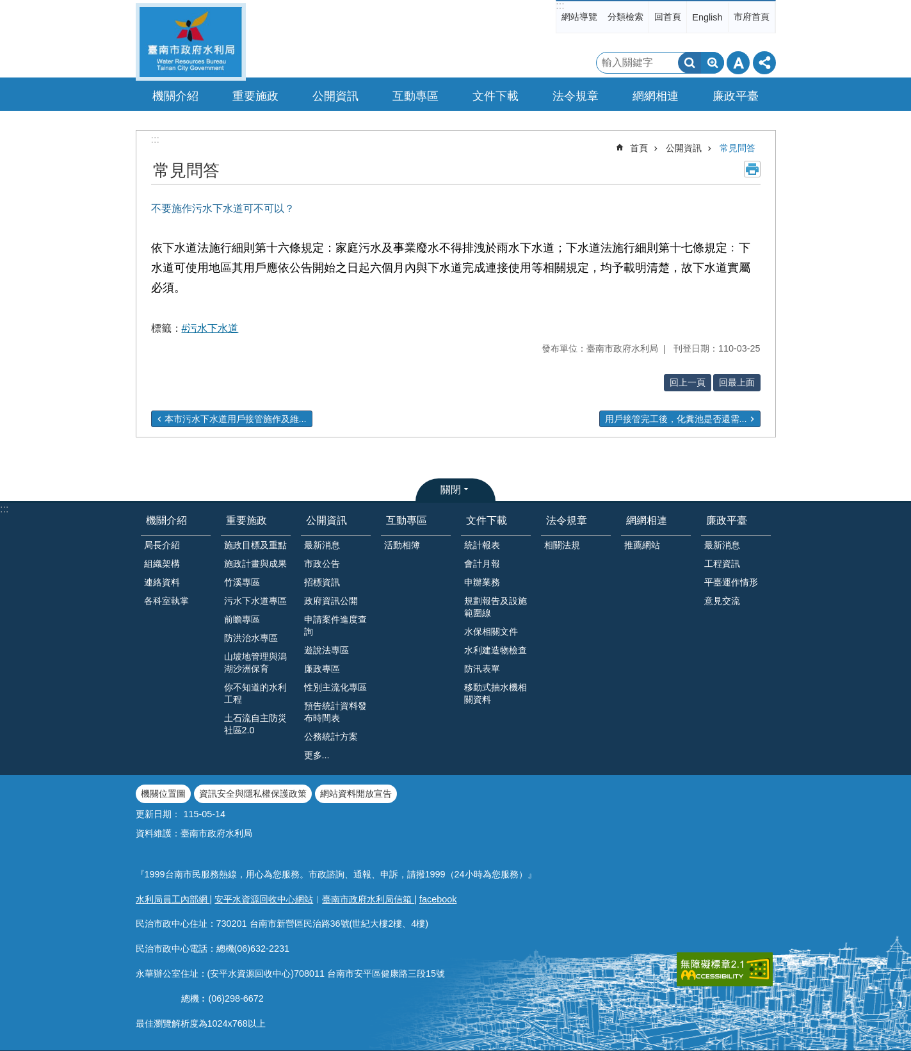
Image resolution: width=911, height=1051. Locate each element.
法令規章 (566, 520)
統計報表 (482, 545)
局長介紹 (162, 545)
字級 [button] (738, 62)
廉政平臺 (726, 520)
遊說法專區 (326, 650)
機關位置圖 (163, 793)
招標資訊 (322, 582)
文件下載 (486, 520)
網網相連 (646, 520)
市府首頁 (752, 17)
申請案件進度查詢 (335, 625)
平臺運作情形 (731, 582)
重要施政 (246, 520)
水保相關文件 (491, 631)
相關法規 (562, 545)
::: (560, 5)
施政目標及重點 (255, 545)
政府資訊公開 (331, 601)
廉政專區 (322, 669)
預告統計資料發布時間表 (335, 712)
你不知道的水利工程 (255, 693)
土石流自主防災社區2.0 (255, 724)
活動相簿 (402, 545)
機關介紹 (166, 520)
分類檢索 (625, 17)
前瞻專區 (242, 619)
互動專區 (406, 520)
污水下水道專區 (255, 601)
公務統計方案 (331, 736)
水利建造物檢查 (495, 650)
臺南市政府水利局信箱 (368, 899)
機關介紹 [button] (175, 96)
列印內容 (752, 169)
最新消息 (322, 545)
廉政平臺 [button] (736, 96)
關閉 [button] (450, 489)
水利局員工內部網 (173, 899)
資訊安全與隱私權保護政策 (253, 793)
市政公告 (322, 563)
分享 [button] (764, 62)
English (707, 17)
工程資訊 (722, 563)
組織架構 (162, 563)
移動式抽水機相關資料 (495, 693)
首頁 (639, 148)
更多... (317, 755)
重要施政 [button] (255, 96)
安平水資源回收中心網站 (263, 899)
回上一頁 (687, 382)
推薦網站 (642, 545)
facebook (437, 899)
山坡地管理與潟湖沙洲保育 (255, 662)
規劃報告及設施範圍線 (495, 607)
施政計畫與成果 (255, 563)
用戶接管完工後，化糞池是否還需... (676, 419)
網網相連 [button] (656, 96)
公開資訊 (684, 148)
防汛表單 (482, 669)
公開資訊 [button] (335, 96)
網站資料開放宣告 (356, 793)
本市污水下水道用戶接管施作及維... (236, 419)
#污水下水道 (210, 328)
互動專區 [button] (415, 96)
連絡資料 (162, 582)
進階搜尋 (712, 63)
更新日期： (158, 814)
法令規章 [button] (575, 96)
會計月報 (482, 563)
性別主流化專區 (335, 687)
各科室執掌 (166, 601)
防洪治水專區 (251, 638)
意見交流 (722, 601)
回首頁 (667, 17)
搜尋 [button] (689, 63)
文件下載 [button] (495, 96)
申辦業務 (482, 582)
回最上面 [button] (737, 382)
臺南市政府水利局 (191, 42)
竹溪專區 (242, 582)
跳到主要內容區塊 (6, 6)
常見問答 (737, 148)
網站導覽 (579, 17)
